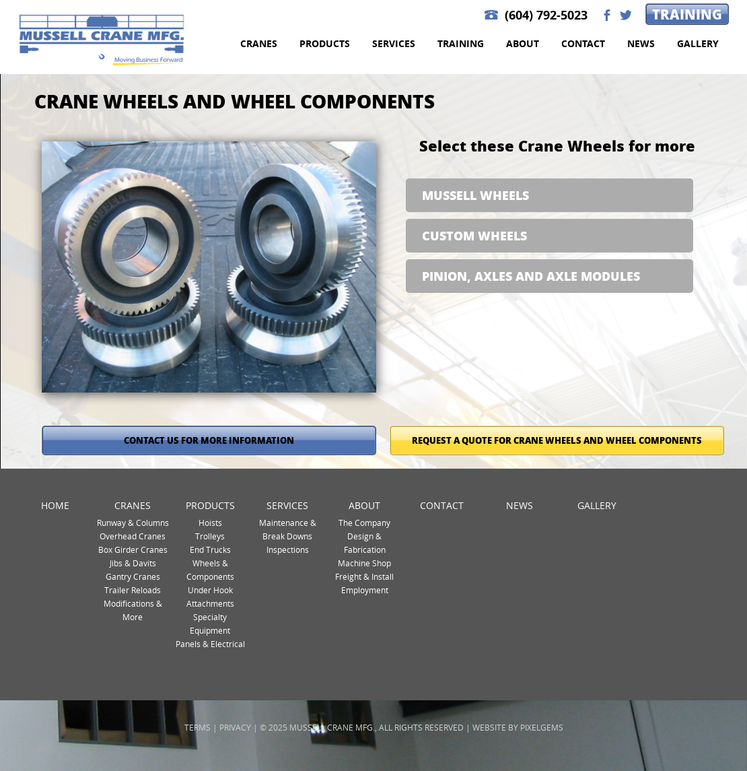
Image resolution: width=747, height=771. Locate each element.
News (641, 43)
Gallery (698, 43)
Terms (197, 727)
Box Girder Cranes (133, 549)
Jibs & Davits (133, 563)
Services (393, 43)
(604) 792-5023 (546, 15)
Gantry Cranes (133, 576)
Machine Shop (364, 563)
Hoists (210, 522)
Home (55, 505)
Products (324, 43)
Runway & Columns (133, 522)
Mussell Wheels (475, 195)
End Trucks (210, 549)
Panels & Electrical (210, 643)
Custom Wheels (474, 235)
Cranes (258, 43)
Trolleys (210, 536)
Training (687, 14)
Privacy (235, 727)
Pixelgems (541, 727)
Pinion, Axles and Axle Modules (531, 276)
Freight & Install (364, 576)
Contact (583, 43)
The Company (364, 522)
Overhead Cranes (133, 536)
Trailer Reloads (132, 589)
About (522, 43)
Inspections (287, 549)
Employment (364, 589)
